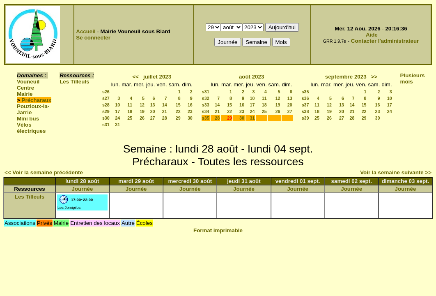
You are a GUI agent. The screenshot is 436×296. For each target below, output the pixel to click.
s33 (205, 104)
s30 (106, 118)
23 (190, 111)
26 (142, 118)
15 (178, 104)
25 (129, 118)
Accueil (85, 31)
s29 (106, 111)
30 (190, 118)
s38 (305, 111)
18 (129, 111)
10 (117, 104)
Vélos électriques (31, 128)
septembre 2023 (346, 77)
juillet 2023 (157, 77)
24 (117, 118)
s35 (205, 118)
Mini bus (28, 119)
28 (164, 118)
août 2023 (251, 77)
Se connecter (93, 38)
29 (178, 118)
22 (178, 111)
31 (117, 124)
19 (142, 111)
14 (164, 104)
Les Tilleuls (74, 82)
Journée (82, 189)
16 (190, 104)
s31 (106, 124)
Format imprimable (218, 230)
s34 (205, 111)
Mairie (25, 94)
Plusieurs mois (412, 78)
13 (152, 104)
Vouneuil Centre (28, 85)
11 (129, 104)
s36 (305, 98)
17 (117, 111)
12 (142, 104)
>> (374, 77)
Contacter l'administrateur (385, 41)
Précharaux (37, 100)
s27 (106, 98)
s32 (205, 98)
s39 (305, 118)
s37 (305, 104)
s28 (106, 104)
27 (152, 118)
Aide (372, 35)
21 (164, 111)
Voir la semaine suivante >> (395, 172)
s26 (106, 91)
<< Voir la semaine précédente (44, 172)
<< (135, 77)
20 (152, 111)
